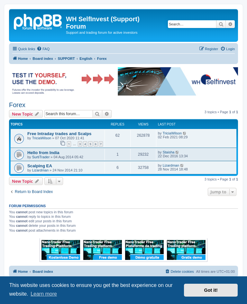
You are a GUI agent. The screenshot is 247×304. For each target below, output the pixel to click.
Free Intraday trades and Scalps (59, 133)
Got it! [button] (211, 290)
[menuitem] (43, 49)
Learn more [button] (44, 294)
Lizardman (40, 170)
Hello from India (43, 152)
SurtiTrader (41, 157)
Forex (17, 104)
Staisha (169, 152)
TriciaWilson (41, 138)
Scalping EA (39, 165)
